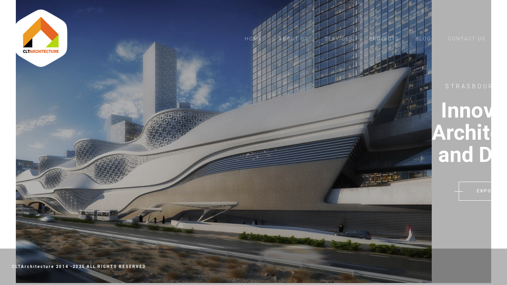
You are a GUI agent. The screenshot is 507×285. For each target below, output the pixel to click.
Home (253, 39)
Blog (423, 39)
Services (339, 39)
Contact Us (466, 39)
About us (293, 39)
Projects (384, 39)
